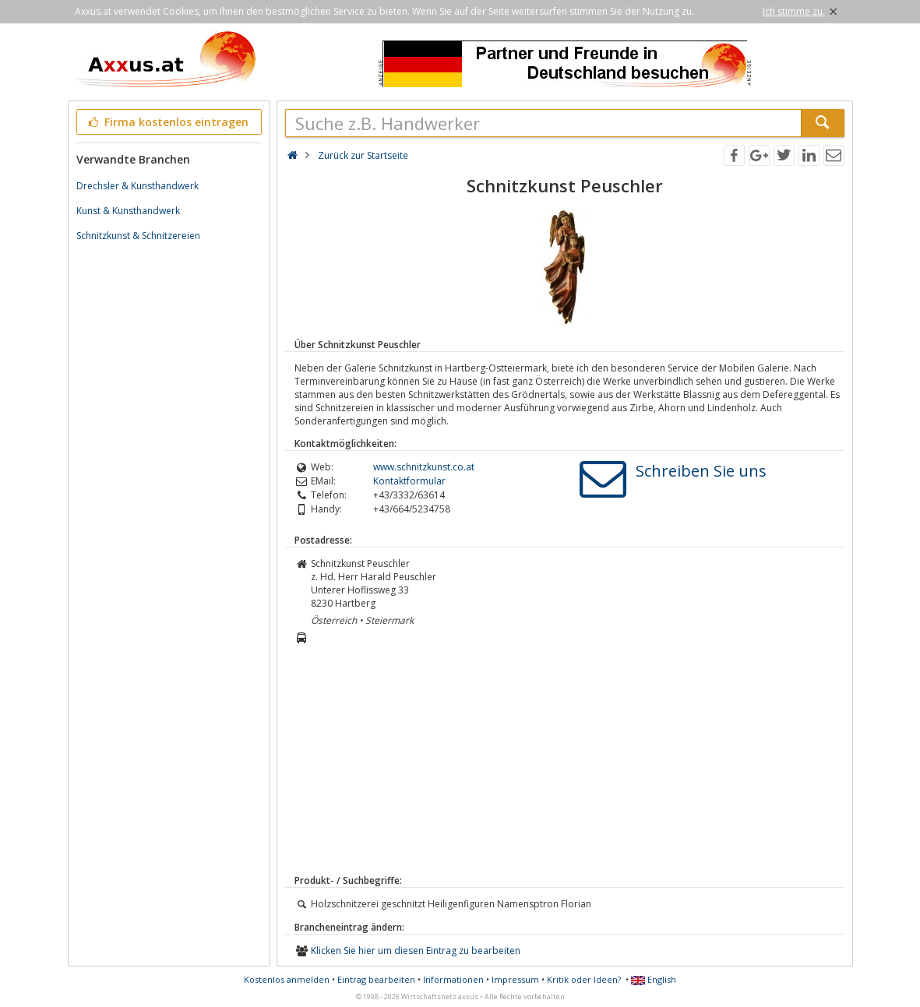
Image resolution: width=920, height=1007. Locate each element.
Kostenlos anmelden (287, 979)
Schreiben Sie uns (701, 470)
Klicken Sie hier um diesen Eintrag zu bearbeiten (415, 950)
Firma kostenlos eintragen (167, 121)
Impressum (515, 979)
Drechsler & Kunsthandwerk (137, 185)
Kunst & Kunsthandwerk (128, 210)
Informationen (453, 979)
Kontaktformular (409, 481)
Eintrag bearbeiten (376, 979)
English (653, 979)
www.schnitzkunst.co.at (423, 467)
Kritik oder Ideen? (584, 979)
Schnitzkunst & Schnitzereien (138, 235)
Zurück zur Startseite (363, 155)
